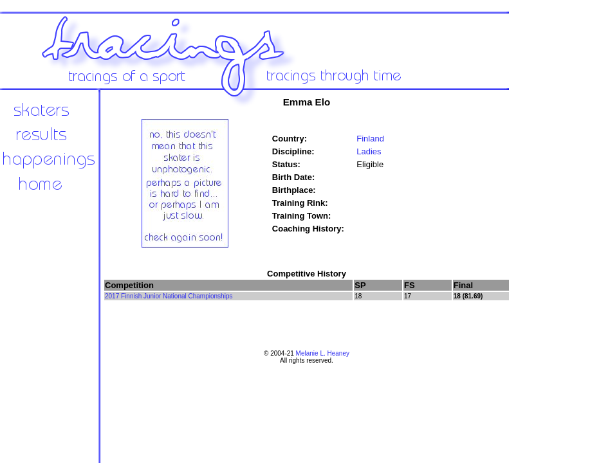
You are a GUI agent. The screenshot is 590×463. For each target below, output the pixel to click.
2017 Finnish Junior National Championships (168, 296)
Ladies (368, 151)
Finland (370, 138)
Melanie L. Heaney (322, 353)
